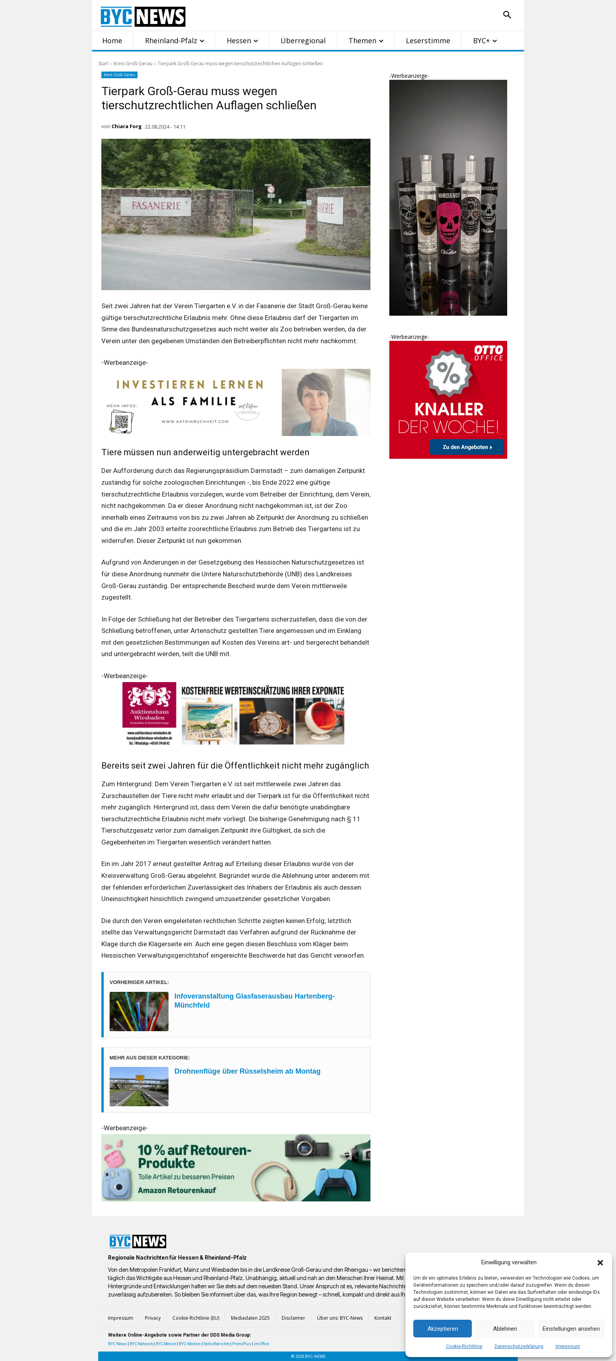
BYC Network (141, 1344)
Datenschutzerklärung (519, 1346)
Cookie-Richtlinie (464, 1346)
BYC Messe (166, 1344)
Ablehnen (505, 1328)
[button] (600, 1263)
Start (103, 63)
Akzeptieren (442, 1328)
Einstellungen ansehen (571, 1328)
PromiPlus (241, 1344)
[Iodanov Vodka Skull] (448, 313)
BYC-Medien (190, 1344)
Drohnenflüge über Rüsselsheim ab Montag (247, 1071)
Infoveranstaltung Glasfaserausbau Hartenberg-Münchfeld (254, 1000)
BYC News (117, 1344)
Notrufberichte (216, 1344)
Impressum (568, 1346)
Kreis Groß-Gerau (133, 63)
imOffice (261, 1344)
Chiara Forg (127, 126)
